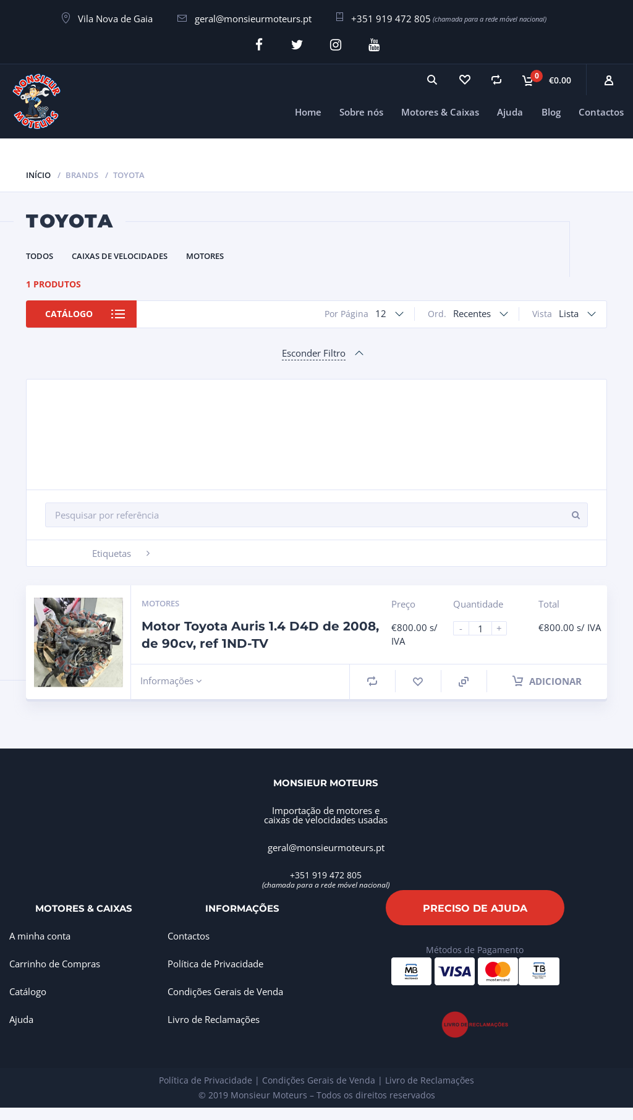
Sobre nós (361, 111)
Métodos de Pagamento (475, 949)
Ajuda (510, 111)
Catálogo (70, 314)
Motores (205, 255)
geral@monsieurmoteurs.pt (253, 18)
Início (38, 174)
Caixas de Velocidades (120, 255)
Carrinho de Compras (54, 963)
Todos (39, 255)
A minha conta (39, 936)
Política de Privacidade (215, 963)
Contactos (601, 111)
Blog (551, 111)
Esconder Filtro (314, 352)
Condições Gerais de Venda (225, 991)
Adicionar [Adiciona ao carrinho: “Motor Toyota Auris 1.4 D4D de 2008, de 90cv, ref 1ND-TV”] (547, 680)
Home (308, 111)
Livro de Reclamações (214, 1019)
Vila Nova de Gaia (115, 18)
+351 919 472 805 (391, 18)
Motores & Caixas (440, 111)
